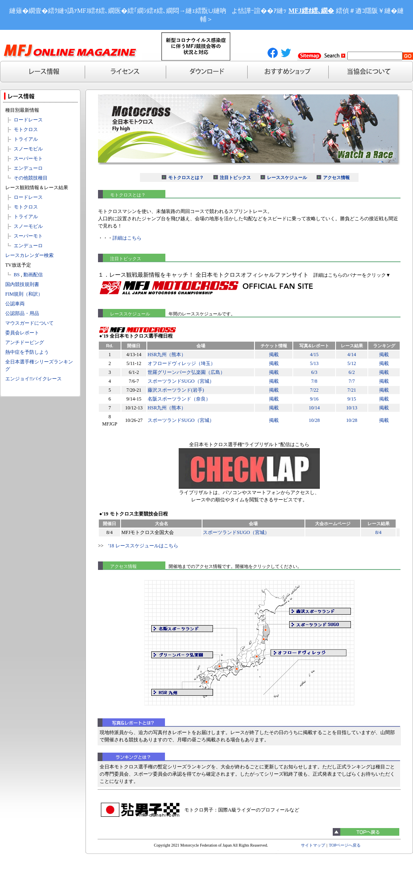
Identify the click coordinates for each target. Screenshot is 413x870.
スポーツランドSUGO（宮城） (181, 381)
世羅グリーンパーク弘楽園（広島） (186, 372)
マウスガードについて (29, 323)
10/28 (314, 420)
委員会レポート (22, 333)
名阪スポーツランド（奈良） (179, 399)
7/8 (314, 381)
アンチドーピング (24, 342)
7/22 (314, 390)
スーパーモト (28, 158)
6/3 (314, 372)
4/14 (351, 354)
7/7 (351, 381)
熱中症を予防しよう (27, 352)
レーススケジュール (287, 177)
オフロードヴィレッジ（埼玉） (181, 363)
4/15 (314, 354)
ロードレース (28, 120)
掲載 (274, 354)
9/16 (314, 399)
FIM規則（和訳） (24, 294)
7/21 (351, 390)
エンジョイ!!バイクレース (33, 379)
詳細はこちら (127, 238)
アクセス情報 (336, 177)
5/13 (314, 363)
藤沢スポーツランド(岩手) (176, 390)
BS (17, 274)
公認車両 (15, 304)
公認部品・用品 (22, 313)
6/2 (351, 372)
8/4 (378, 532)
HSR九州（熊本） (167, 354)
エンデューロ (28, 168)
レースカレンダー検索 (29, 255)
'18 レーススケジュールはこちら (143, 546)
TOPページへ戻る (345, 845)
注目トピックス (235, 177)
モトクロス (26, 129)
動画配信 (33, 274)
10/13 (351, 408)
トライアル (26, 139)
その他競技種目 (31, 178)
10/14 (314, 408)
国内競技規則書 (22, 284)
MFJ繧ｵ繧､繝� (311, 10)
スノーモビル (28, 149)
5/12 (351, 363)
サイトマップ (313, 845)
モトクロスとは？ (186, 177)
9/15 (351, 399)
